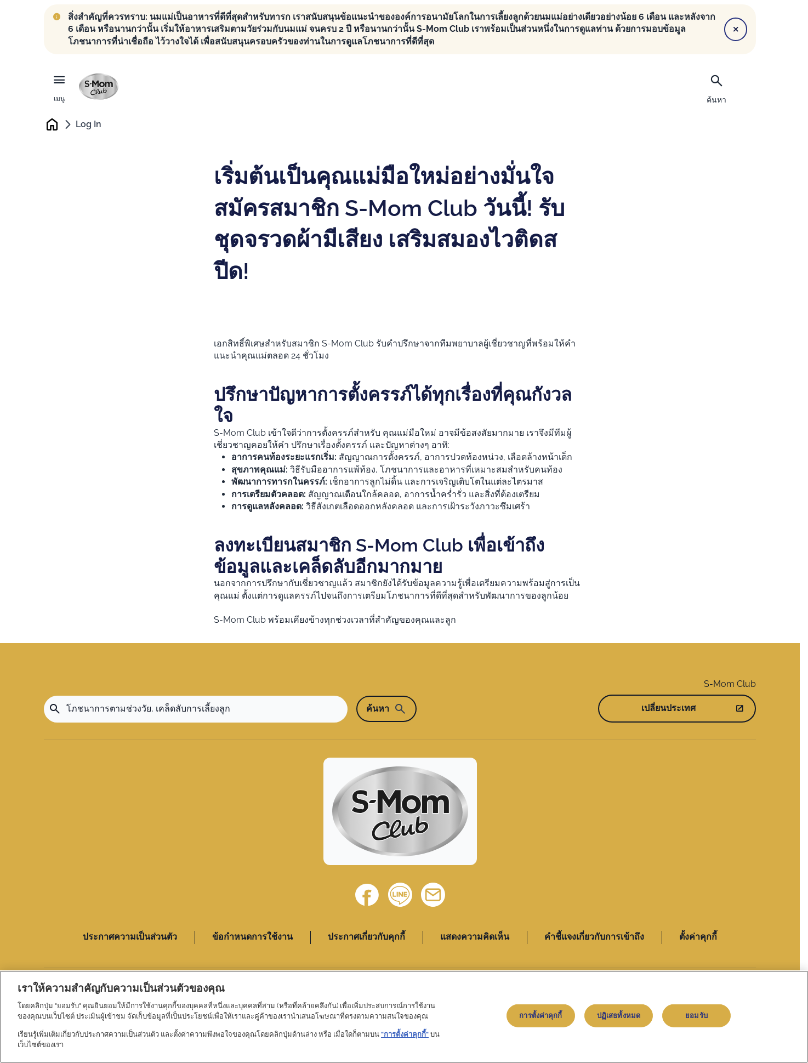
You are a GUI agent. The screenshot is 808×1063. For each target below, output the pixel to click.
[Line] (400, 895)
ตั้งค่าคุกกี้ (698, 937)
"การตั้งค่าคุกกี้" (405, 1034)
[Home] (400, 811)
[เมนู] (59, 87)
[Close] (735, 29)
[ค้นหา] (716, 88)
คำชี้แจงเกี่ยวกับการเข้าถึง (594, 937)
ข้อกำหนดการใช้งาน (252, 937)
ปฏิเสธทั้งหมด (618, 1015)
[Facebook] (367, 895)
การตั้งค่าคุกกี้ (540, 1015)
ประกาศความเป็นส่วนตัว (130, 937)
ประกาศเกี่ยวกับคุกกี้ (366, 937)
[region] (404, 1016)
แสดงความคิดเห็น (474, 937)
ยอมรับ (696, 1015)
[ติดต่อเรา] (433, 895)
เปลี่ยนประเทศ (668, 708)
